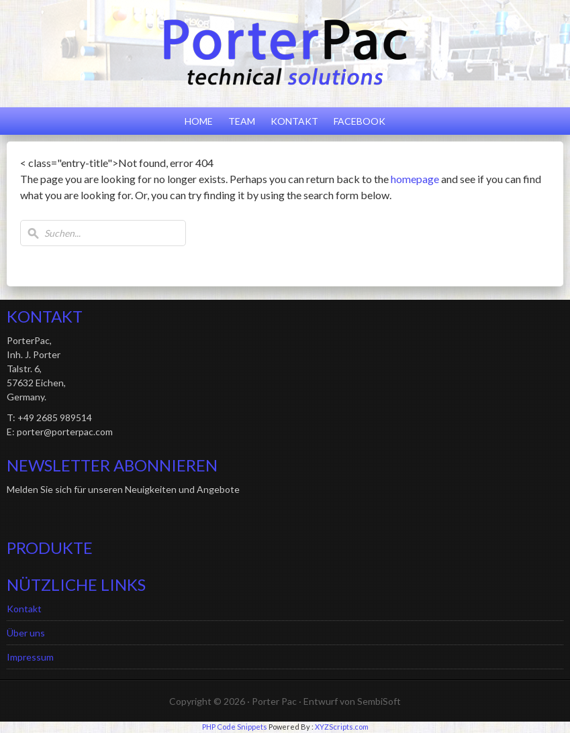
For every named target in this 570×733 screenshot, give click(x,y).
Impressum (30, 657)
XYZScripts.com (342, 726)
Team (241, 121)
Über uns (26, 632)
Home (199, 121)
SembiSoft (379, 701)
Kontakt (294, 121)
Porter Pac (274, 701)
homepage (415, 178)
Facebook (359, 121)
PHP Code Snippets (234, 726)
